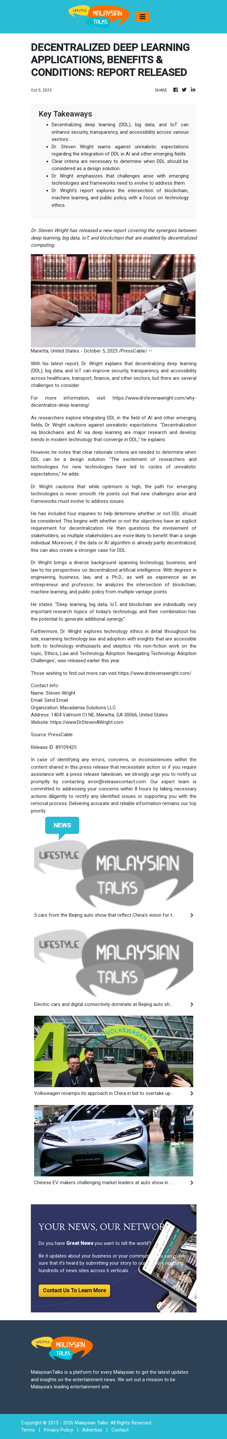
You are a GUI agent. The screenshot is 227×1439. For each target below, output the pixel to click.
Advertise (92, 1430)
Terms (28, 1430)
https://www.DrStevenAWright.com (86, 722)
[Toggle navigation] (142, 17)
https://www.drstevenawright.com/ (154, 673)
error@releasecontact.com (117, 782)
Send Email (56, 700)
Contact (120, 1430)
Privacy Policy (58, 1430)
